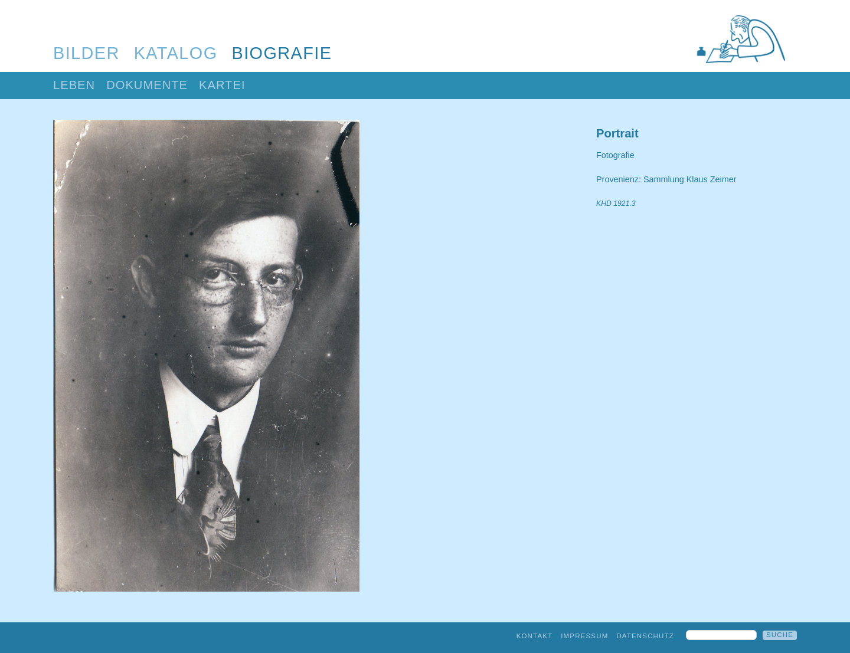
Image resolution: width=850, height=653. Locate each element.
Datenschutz (645, 635)
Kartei (222, 84)
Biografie (282, 53)
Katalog (176, 53)
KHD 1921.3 (616, 203)
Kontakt (534, 635)
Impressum (584, 635)
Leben (74, 84)
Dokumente (147, 84)
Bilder (86, 53)
